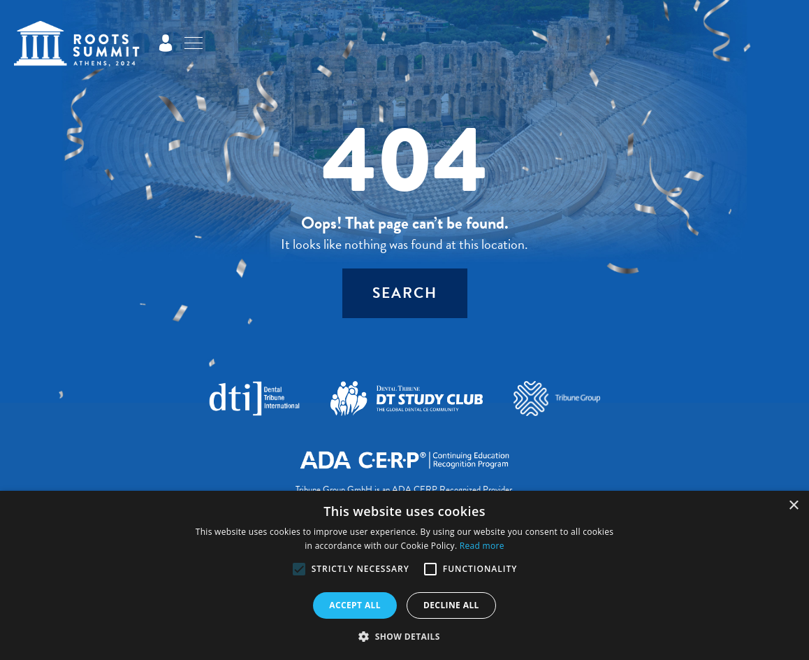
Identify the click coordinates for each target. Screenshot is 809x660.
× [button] (793, 506)
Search (404, 293)
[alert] (404, 575)
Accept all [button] (355, 605)
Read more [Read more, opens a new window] (482, 546)
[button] (299, 569)
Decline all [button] (451, 605)
